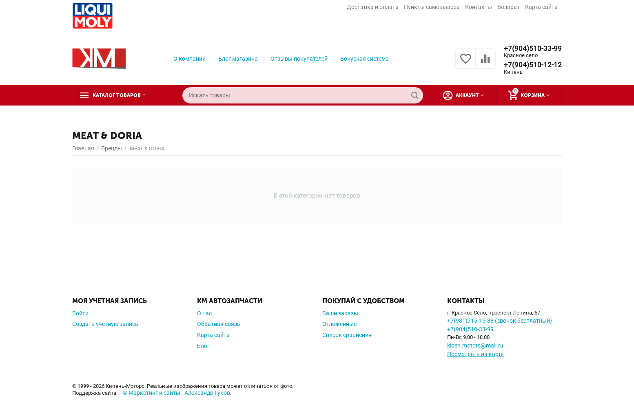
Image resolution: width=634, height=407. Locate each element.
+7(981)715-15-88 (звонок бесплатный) (499, 320)
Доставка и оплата (372, 7)
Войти (80, 313)
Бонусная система (364, 58)
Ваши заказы (340, 313)
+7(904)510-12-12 (533, 65)
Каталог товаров (122, 95)
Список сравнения (347, 335)
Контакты (478, 7)
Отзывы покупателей (299, 58)
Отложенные (339, 324)
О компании (189, 58)
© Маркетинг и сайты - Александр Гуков (176, 392)
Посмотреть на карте (475, 354)
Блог (203, 346)
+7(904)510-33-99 (533, 48)
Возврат (508, 7)
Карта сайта (541, 7)
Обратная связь (218, 324)
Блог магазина (238, 58)
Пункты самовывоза (432, 7)
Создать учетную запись (105, 324)
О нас (204, 313)
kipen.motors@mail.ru (475, 345)
